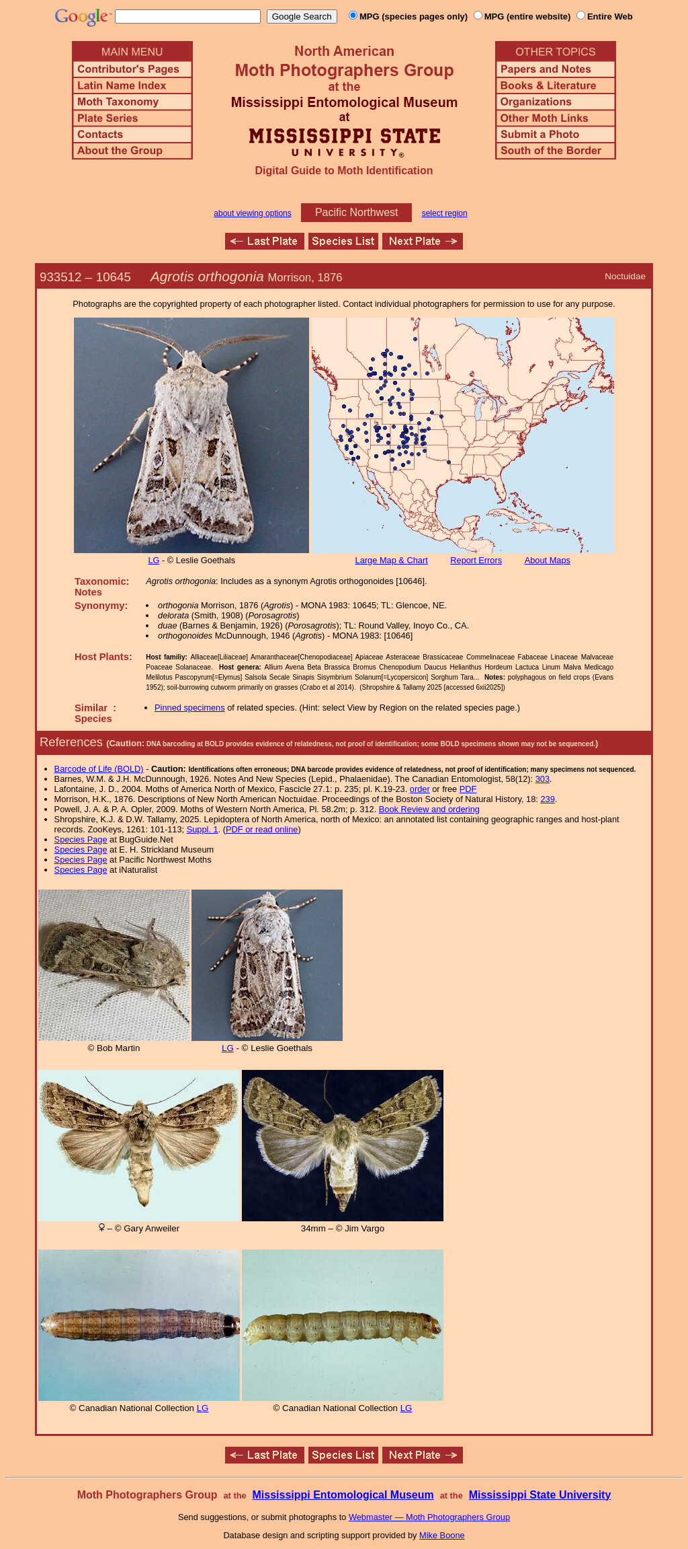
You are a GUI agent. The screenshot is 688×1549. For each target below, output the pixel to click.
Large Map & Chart (391, 560)
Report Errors (476, 560)
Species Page (81, 839)
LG (153, 560)
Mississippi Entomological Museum (342, 1495)
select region (445, 213)
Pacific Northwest (356, 212)
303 (542, 779)
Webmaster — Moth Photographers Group (429, 1517)
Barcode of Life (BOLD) (99, 769)
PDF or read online (262, 829)
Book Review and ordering (429, 809)
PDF (468, 789)
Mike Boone (442, 1535)
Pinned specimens (190, 708)
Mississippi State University (540, 1495)
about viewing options (252, 213)
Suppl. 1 (202, 829)
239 (547, 799)
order (420, 789)
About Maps (547, 560)
